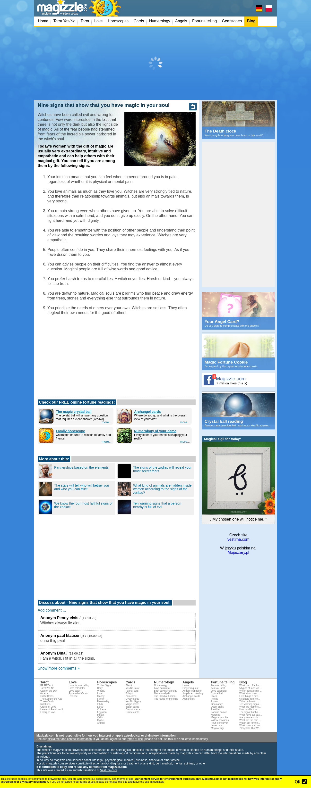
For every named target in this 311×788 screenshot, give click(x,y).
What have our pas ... (250, 714)
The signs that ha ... (250, 712)
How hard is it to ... (249, 709)
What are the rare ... (250, 720)
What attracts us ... (249, 693)
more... (107, 422)
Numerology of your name (155, 431)
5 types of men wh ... (250, 688)
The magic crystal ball (73, 412)
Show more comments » (59, 668)
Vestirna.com (108, 770)
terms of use (135, 739)
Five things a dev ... (249, 696)
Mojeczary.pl (238, 552)
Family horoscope (70, 431)
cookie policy (103, 778)
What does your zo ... (250, 725)
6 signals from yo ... (249, 698)
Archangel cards (147, 412)
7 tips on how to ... (249, 701)
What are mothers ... (250, 706)
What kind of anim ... (250, 685)
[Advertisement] (155, 64)
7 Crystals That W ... (250, 728)
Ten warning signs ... (250, 704)
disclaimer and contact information (69, 739)
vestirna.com (238, 539)
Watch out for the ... (249, 723)
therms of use (125, 778)
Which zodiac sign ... (250, 690)
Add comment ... (52, 610)
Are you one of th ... (249, 717)
